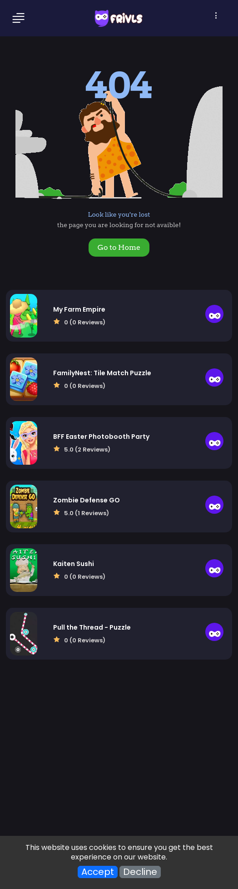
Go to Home (119, 247)
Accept (97, 872)
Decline (140, 872)
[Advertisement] (119, 756)
